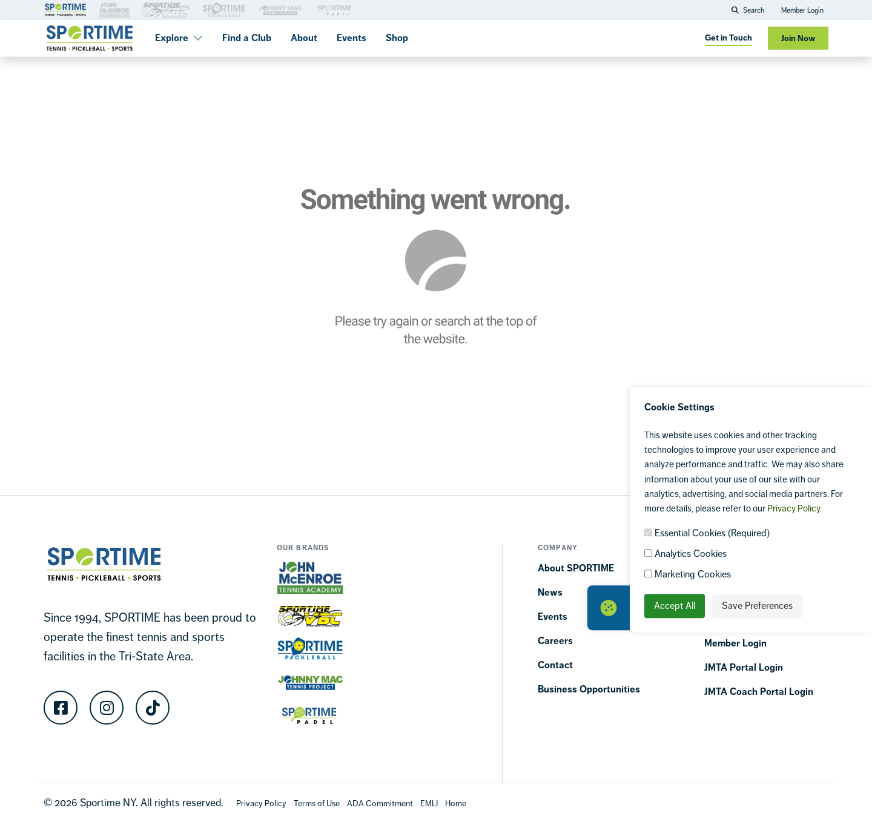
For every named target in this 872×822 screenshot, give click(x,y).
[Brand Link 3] (114, 9)
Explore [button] (179, 38)
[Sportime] (90, 38)
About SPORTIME (576, 568)
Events (351, 38)
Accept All (674, 605)
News (550, 592)
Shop (397, 38)
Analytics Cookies (685, 553)
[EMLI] (429, 803)
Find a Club (246, 38)
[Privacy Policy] (261, 803)
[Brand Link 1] (65, 9)
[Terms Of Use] (317, 803)
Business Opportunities (589, 689)
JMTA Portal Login (743, 667)
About (304, 38)
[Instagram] (107, 708)
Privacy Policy (793, 508)
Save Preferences (757, 605)
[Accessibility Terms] (380, 803)
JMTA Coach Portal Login (758, 691)
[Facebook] (61, 708)
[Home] (455, 803)
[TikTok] (153, 708)
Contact (555, 665)
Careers (555, 640)
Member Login (802, 10)
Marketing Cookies (687, 574)
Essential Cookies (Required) (707, 533)
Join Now (798, 38)
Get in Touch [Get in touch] (728, 38)
